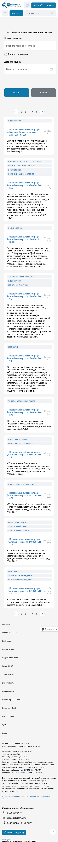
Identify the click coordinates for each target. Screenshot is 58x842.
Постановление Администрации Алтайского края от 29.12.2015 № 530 (25, 591)
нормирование (15, 228)
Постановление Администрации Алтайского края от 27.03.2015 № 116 (25, 542)
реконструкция (15, 169)
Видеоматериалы (10, 658)
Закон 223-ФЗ (8, 674)
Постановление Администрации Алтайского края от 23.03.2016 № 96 (25, 296)
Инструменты (8, 683)
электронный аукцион (18, 530)
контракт (12, 571)
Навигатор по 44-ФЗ (11, 700)
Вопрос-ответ (8, 649)
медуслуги (13, 347)
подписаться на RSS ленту (19, 823)
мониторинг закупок (18, 285)
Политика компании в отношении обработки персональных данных (26, 797)
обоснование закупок (18, 439)
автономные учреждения (20, 575)
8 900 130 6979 (14, 813)
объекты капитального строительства (26, 161)
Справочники (8, 691)
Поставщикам (8, 716)
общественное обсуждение (21, 484)
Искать (16, 92)
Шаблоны (6, 641)
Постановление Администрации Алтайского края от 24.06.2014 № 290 (25, 412)
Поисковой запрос (13, 38)
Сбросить (43, 92)
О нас (4, 733)
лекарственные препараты (21, 276)
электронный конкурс (18, 526)
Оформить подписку (14, 832)
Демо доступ (16, 13)
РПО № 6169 (24, 773)
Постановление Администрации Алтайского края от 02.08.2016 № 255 (25, 185)
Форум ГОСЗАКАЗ (10, 633)
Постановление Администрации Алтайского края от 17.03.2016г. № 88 (24, 239)
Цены (4, 725)
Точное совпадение (18, 54)
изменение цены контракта (21, 174)
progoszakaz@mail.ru (16, 818)
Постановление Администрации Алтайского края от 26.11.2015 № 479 (25, 495)
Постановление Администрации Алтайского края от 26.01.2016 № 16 (25, 455)
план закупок (14, 120)
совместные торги (17, 522)
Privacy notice (49, 629)
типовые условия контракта (21, 401)
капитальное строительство (21, 165)
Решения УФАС (9, 708)
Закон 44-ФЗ (7, 666)
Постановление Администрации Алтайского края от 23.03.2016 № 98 (25, 358)
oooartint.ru (6, 839)
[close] (56, 629)
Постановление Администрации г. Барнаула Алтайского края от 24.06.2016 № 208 (25, 132)
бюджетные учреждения (20, 579)
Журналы (6, 624)
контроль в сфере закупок (20, 443)
